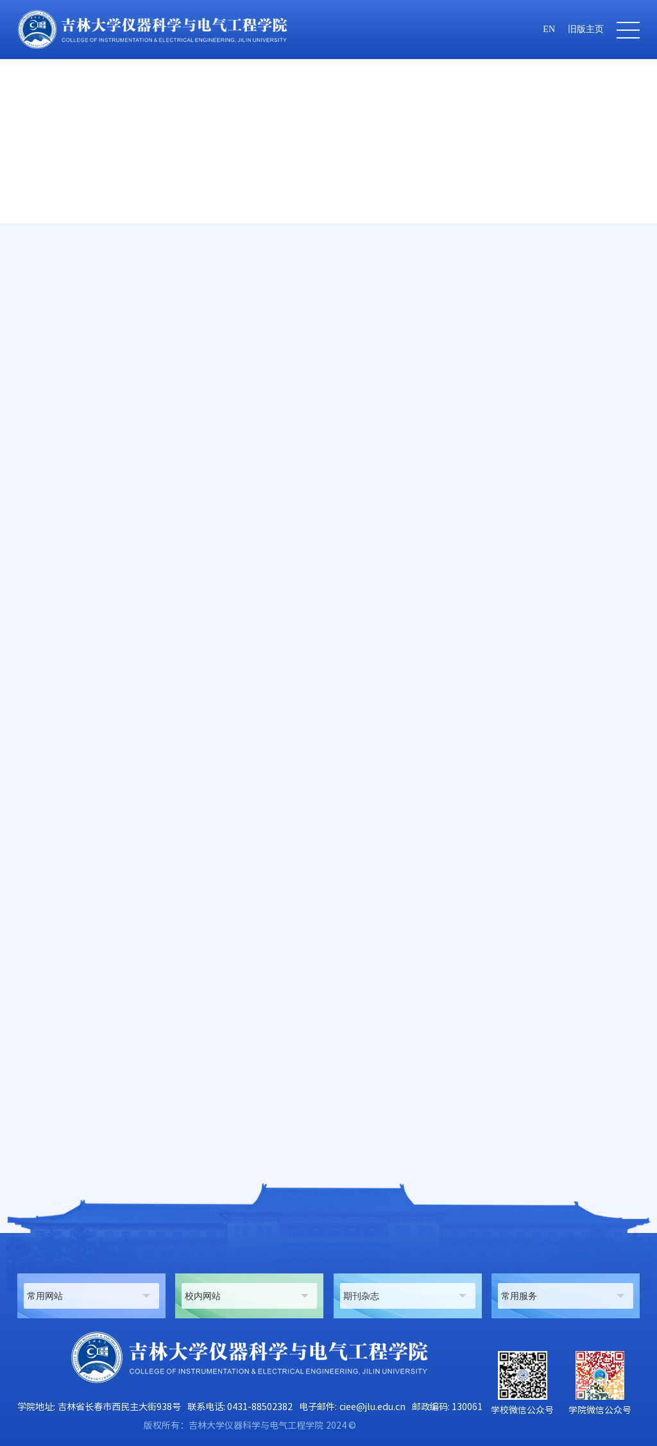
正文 (631, 311)
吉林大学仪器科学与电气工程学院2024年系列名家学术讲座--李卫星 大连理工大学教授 (235, 1146)
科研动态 (594, 311)
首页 (511, 311)
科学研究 (548, 311)
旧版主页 (586, 29)
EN (549, 29)
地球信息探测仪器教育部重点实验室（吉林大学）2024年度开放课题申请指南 (214, 1122)
